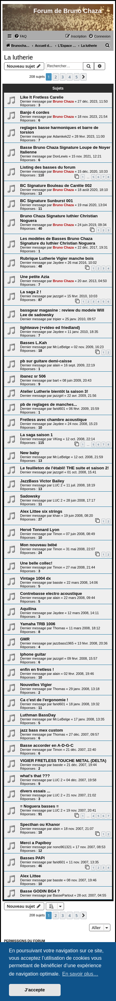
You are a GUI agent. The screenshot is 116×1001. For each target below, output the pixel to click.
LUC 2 (57, 485)
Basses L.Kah (33, 342)
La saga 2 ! (30, 292)
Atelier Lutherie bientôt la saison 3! (54, 391)
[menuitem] (20, 36)
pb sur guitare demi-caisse (46, 361)
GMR (25, 639)
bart (56, 380)
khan (56, 515)
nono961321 (62, 847)
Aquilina (28, 608)
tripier (57, 319)
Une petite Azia (34, 276)
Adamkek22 (62, 136)
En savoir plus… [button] (80, 974)
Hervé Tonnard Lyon (39, 529)
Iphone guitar (33, 654)
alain (56, 365)
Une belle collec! (36, 563)
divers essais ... (35, 791)
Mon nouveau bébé (38, 545)
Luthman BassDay (38, 715)
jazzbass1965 (63, 643)
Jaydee (58, 262)
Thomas (59, 628)
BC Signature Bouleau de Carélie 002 (56, 185)
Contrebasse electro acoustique (51, 593)
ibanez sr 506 (33, 376)
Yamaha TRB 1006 (37, 624)
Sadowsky (30, 496)
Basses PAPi (32, 858)
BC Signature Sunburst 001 (46, 200)
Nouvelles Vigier (36, 684)
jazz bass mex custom (41, 730)
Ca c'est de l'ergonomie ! (44, 700)
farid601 (59, 408)
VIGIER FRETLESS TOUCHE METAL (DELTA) (63, 760)
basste (58, 582)
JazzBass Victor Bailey (42, 481)
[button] (83, 77)
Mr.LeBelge (61, 347)
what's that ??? (35, 775)
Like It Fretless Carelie (41, 97)
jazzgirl (58, 296)
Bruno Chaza (63, 101)
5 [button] (76, 77)
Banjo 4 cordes (34, 112)
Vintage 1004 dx (35, 578)
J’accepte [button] (35, 989)
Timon (57, 534)
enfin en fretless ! (37, 669)
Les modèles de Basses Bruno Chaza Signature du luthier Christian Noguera (57, 241)
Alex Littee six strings (41, 511)
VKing (57, 439)
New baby (29, 452)
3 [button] (63, 77)
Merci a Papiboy (35, 842)
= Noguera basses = (39, 806)
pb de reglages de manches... (48, 404)
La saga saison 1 (36, 434)
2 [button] (55, 77)
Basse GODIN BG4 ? (40, 891)
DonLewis (60, 156)
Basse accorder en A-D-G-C (46, 745)
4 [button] (69, 77)
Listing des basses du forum (47, 167)
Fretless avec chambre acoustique (53, 419)
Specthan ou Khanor (40, 824)
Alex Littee (30, 876)
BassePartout (63, 895)
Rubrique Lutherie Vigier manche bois (57, 258)
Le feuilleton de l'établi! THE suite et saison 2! (64, 468)
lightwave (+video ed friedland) (50, 327)
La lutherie (18, 57)
